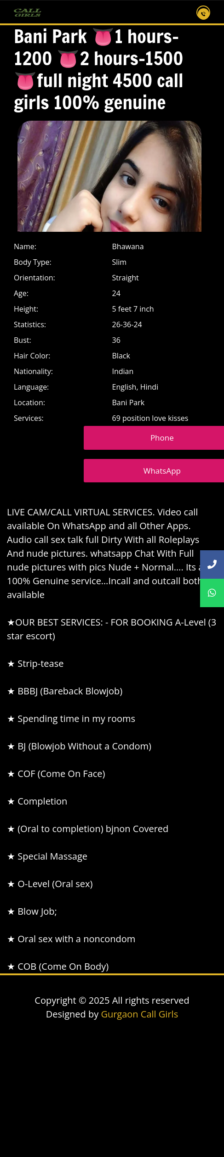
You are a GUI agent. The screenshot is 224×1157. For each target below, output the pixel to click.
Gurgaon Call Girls (139, 1014)
